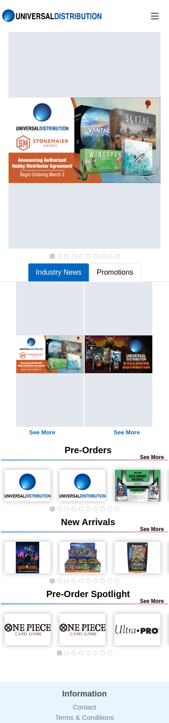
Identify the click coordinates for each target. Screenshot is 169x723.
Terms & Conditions (84, 717)
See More (42, 432)
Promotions (115, 272)
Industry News (58, 272)
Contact (84, 707)
